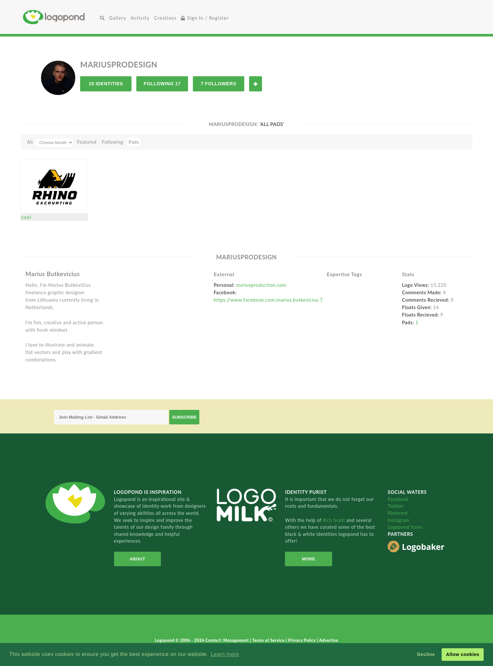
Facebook (398, 499)
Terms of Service (269, 640)
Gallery (117, 18)
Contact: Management (227, 640)
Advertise (328, 640)
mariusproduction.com (261, 285)
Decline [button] (426, 654)
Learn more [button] (225, 654)
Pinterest (398, 513)
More (308, 559)
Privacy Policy (302, 640)
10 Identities (106, 83)
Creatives (165, 18)
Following (112, 142)
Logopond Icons (405, 527)
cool (26, 217)
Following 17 (162, 83)
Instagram (398, 520)
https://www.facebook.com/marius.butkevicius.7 (268, 300)
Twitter (396, 506)
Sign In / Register (205, 18)
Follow (255, 83)
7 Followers (218, 83)
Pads (134, 142)
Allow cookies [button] (462, 654)
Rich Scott (335, 520)
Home (60, 17)
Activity (140, 18)
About (137, 559)
